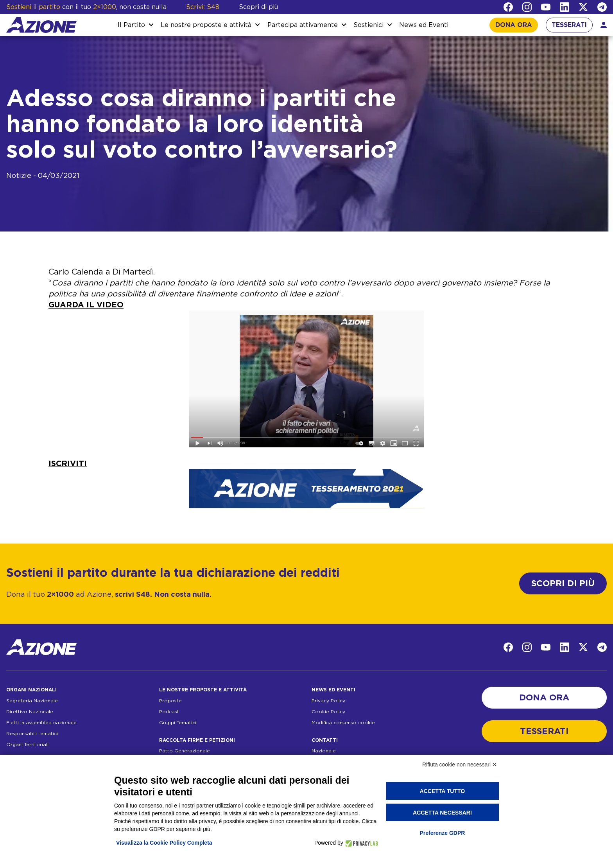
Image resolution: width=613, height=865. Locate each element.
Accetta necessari (442, 812)
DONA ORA (513, 25)
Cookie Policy (328, 711)
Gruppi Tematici (177, 722)
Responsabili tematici (32, 733)
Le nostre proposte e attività (206, 25)
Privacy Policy (328, 700)
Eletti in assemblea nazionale (41, 722)
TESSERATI (569, 25)
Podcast (169, 711)
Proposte (170, 700)
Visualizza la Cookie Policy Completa (164, 843)
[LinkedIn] (564, 7)
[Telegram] (602, 7)
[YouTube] (545, 7)
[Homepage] (41, 25)
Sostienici (368, 25)
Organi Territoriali (27, 744)
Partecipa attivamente (302, 25)
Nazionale (324, 750)
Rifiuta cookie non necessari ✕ (459, 764)
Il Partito (131, 25)
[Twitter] (583, 7)
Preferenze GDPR (442, 833)
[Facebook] (508, 7)
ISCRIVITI (67, 464)
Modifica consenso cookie (343, 722)
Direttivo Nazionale (29, 711)
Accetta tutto (442, 791)
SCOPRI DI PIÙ (563, 583)
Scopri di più (258, 7)
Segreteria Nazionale (32, 700)
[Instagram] (527, 7)
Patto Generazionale (184, 750)
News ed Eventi (423, 25)
